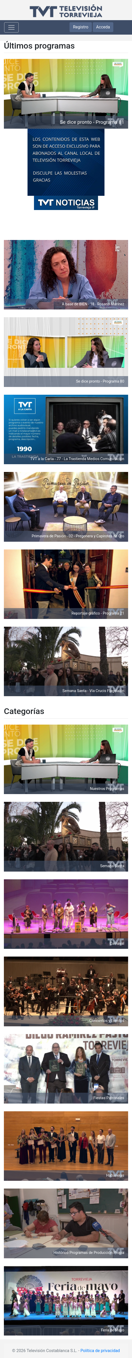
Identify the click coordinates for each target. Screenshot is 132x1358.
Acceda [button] (103, 27)
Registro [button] (80, 27)
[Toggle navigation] (11, 27)
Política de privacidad (100, 1350)
